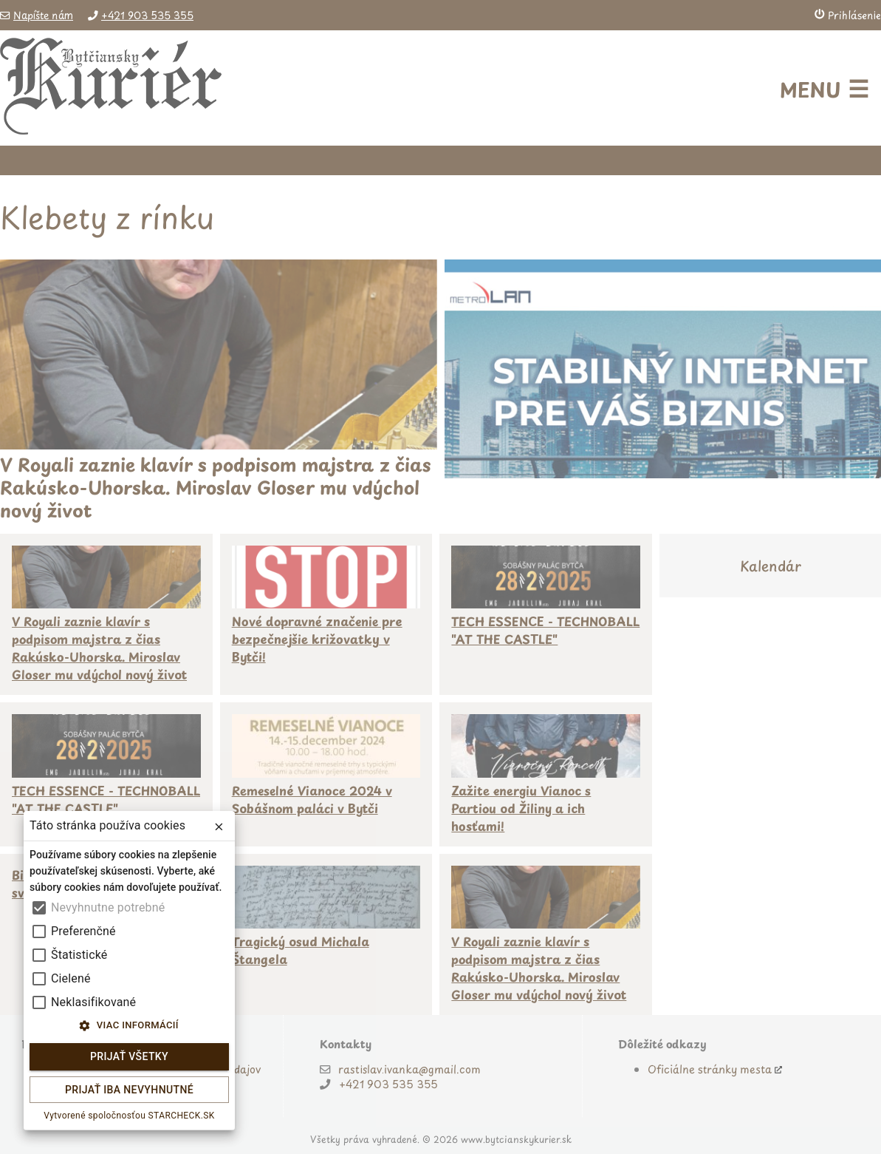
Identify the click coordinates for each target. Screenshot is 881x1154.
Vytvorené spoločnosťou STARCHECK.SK (129, 1115)
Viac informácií (129, 1025)
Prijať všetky (129, 1056)
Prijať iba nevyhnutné (129, 1090)
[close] (219, 827)
